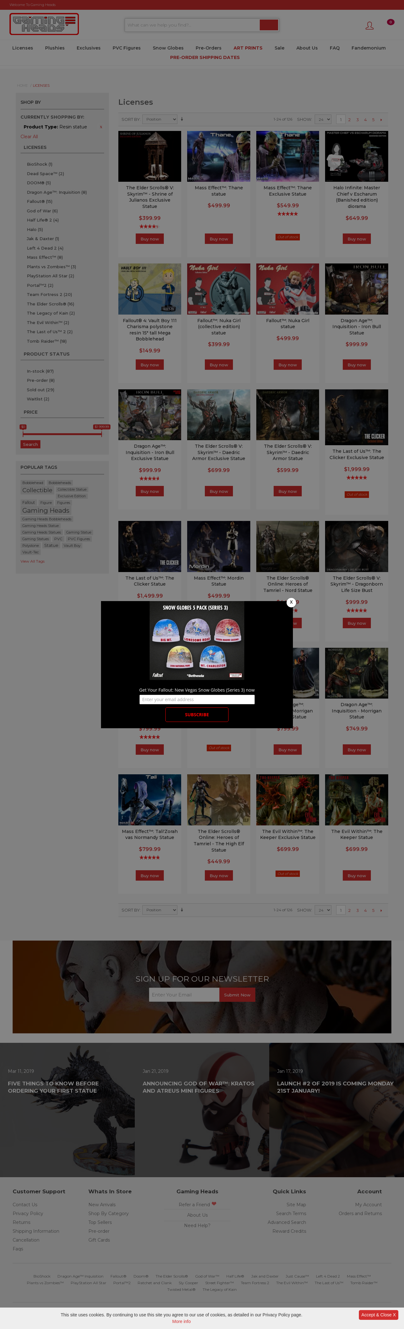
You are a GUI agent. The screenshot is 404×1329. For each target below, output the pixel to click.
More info (181, 1321)
